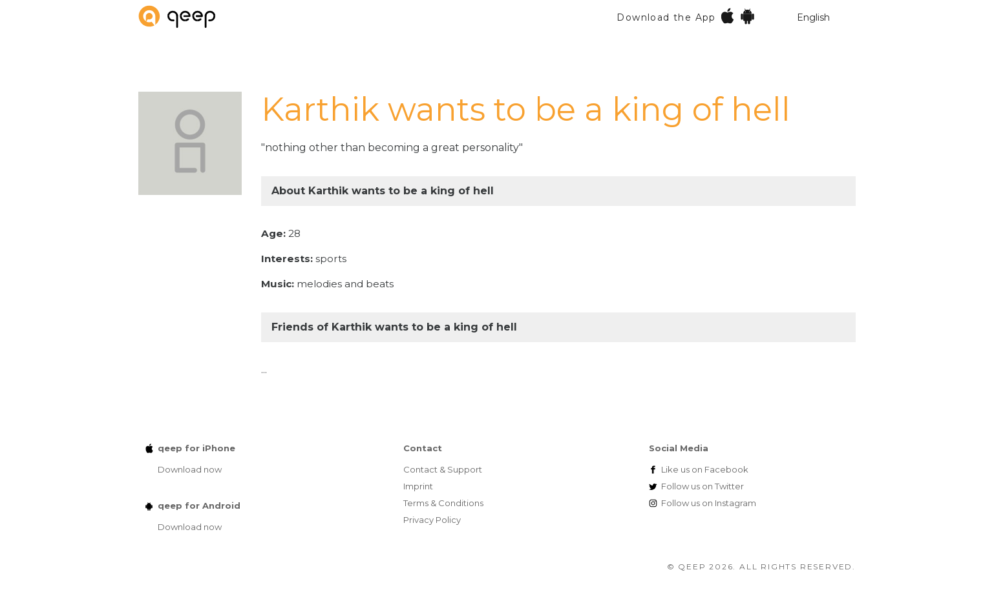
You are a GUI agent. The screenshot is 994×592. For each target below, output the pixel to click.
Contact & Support (442, 469)
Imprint (418, 486)
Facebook (704, 469)
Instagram (708, 503)
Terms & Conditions (443, 503)
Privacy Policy (432, 520)
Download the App (686, 16)
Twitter (702, 486)
